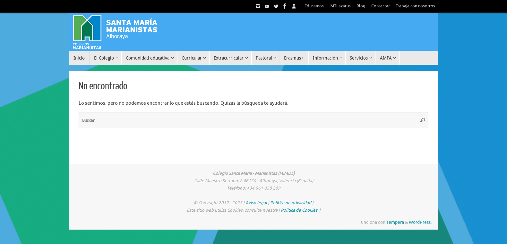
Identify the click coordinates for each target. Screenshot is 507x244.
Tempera (395, 222)
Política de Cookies (299, 210)
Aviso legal (256, 203)
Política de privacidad (290, 203)
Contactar (380, 6)
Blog (361, 6)
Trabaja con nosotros (415, 6)
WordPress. (420, 222)
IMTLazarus (340, 6)
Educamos (314, 6)
